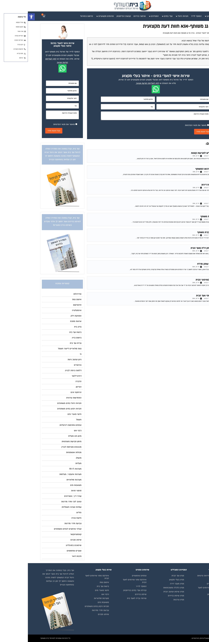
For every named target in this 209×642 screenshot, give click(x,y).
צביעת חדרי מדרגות (72, 610)
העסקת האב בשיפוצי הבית (181, 279)
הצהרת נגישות (187, 606)
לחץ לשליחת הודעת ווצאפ (119, 83)
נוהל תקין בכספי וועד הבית (181, 295)
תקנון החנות (188, 602)
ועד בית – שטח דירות (184, 184)
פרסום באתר (188, 598)
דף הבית (193, 33)
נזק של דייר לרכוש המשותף (181, 168)
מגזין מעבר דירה (149, 583)
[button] (3, 16)
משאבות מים (75, 602)
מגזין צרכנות (151, 599)
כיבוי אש (77, 594)
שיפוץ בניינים (113, 594)
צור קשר (190, 610)
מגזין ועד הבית (150, 575)
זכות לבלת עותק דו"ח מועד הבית (178, 248)
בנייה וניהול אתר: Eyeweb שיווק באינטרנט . (179, 638)
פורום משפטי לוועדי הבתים (178, 33)
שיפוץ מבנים (75, 614)
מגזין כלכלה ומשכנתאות (145, 587)
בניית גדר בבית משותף (183, 216)
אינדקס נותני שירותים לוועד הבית (182, 589)
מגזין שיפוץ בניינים (148, 595)
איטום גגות (76, 582)
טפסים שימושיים (111, 575)
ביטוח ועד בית (75, 586)
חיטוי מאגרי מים (74, 590)
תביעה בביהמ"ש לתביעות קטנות (178, 153)
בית (192, 579)
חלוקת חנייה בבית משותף (181, 232)
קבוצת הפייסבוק (186, 594)
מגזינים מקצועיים (186, 583)
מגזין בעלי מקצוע (148, 579)
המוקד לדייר (113, 586)
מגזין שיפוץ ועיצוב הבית (146, 591)
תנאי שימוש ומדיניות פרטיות (181, 575)
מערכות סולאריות (73, 598)
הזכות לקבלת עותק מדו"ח (181, 264)
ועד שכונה (189, 200)
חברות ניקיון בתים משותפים (69, 606)
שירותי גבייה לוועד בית (109, 598)
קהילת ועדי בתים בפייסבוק (107, 590)
